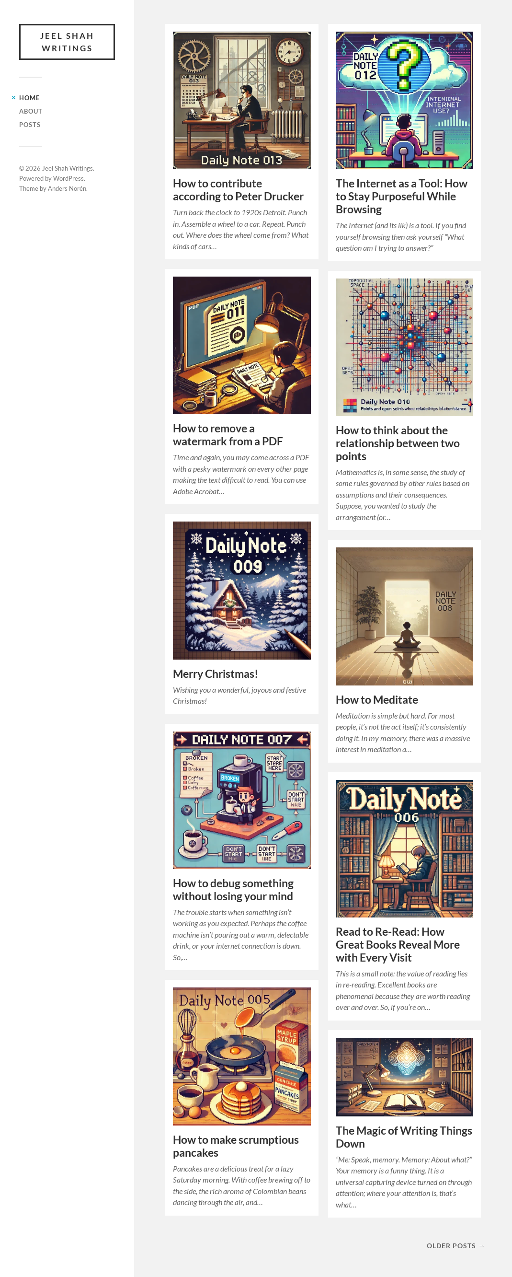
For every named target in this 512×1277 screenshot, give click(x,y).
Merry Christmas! (215, 673)
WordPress (68, 178)
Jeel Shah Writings (67, 42)
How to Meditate (377, 699)
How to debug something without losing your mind (233, 890)
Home (29, 98)
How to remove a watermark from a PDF (228, 435)
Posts (30, 124)
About (31, 111)
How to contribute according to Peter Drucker (238, 190)
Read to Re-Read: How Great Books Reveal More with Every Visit (398, 944)
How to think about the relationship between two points (398, 443)
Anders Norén (67, 188)
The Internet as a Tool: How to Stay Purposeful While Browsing (401, 196)
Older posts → (456, 1246)
